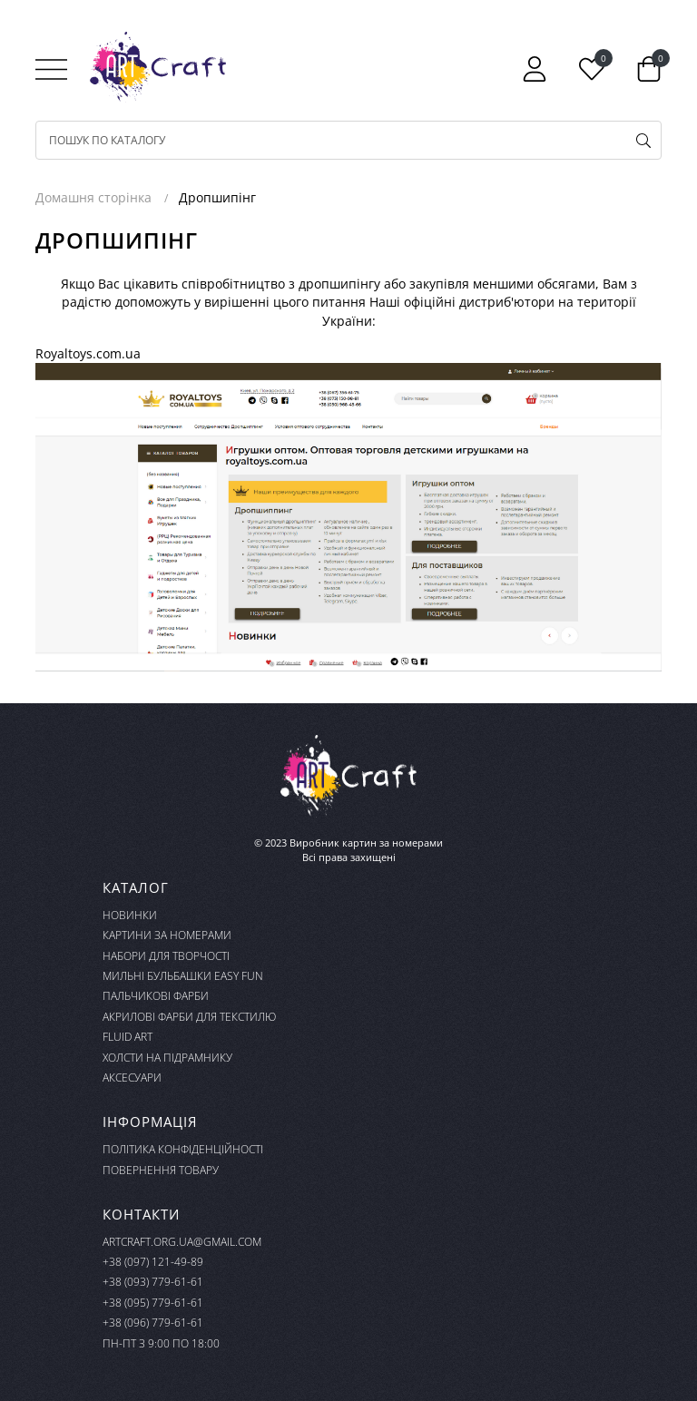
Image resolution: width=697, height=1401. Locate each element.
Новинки (130, 915)
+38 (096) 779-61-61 (153, 1322)
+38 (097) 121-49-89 (153, 1261)
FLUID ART (127, 1036)
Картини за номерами (167, 935)
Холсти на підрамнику (167, 1057)
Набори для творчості (166, 956)
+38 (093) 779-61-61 (153, 1281)
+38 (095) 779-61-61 (153, 1302)
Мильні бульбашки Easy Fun (183, 976)
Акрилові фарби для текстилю (189, 1016)
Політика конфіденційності (183, 1149)
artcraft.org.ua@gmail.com (182, 1241)
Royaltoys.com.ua (88, 353)
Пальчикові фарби (156, 996)
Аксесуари (132, 1077)
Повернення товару (161, 1170)
